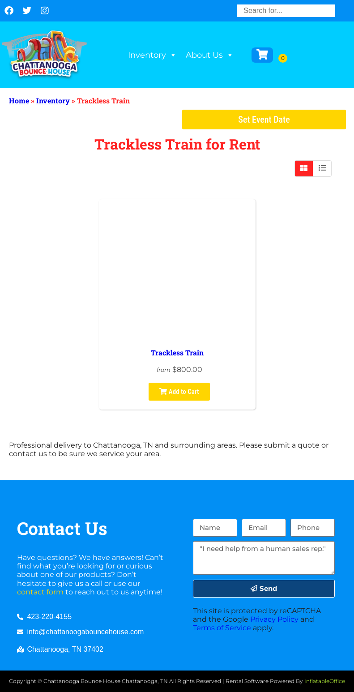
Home (19, 100)
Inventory (152, 55)
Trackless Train (177, 352)
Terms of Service (222, 628)
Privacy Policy (274, 619)
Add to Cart (179, 392)
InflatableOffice (324, 681)
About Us (210, 55)
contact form (40, 592)
